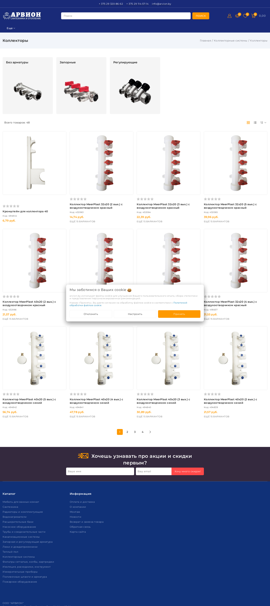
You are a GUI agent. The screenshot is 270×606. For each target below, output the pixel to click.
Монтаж (75, 473)
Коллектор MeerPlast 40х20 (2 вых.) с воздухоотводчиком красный (75, 280)
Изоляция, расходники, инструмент (27, 528)
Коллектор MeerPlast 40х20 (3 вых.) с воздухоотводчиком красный (129, 280)
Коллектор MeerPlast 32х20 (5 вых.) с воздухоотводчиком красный (241, 193)
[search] (200, 15)
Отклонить (91, 314)
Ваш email (144, 433)
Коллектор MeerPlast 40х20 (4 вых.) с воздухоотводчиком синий (133, 362)
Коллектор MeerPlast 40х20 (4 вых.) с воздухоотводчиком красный (184, 280)
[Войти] (229, 16)
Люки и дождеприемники (20, 508)
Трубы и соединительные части (24, 493)
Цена (6, 84)
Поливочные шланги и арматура (25, 538)
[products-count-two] (248, 123)
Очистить (25, 270)
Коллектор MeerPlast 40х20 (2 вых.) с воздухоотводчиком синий (241, 362)
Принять (179, 314)
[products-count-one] (255, 123)
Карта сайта (78, 493)
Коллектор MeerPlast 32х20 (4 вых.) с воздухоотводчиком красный (241, 278)
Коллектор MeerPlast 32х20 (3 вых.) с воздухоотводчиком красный (187, 193)
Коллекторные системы (230, 40)
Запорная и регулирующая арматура (28, 503)
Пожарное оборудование (20, 543)
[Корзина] (262, 16)
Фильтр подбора (15, 59)
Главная (205, 40)
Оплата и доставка (83, 463)
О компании (78, 468)
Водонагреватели (15, 478)
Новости (76, 478)
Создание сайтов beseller (251, 603)
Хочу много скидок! (188, 433)
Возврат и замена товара (87, 483)
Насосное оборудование (20, 488)
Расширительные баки (18, 483)
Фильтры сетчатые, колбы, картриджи (29, 523)
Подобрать (25, 262)
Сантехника (11, 468)
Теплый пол (11, 513)
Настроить (135, 314)
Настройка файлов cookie (20, 593)
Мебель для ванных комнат (21, 463)
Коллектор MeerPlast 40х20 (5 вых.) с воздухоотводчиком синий (78, 362)
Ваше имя (74, 433)
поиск (68, 15)
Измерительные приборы (20, 533)
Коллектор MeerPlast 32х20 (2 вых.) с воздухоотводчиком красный (133, 193)
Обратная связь (81, 488)
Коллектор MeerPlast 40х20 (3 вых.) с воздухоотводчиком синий (187, 362)
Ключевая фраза (15, 67)
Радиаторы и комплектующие (23, 473)
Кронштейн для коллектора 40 (76, 198)
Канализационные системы (21, 498)
